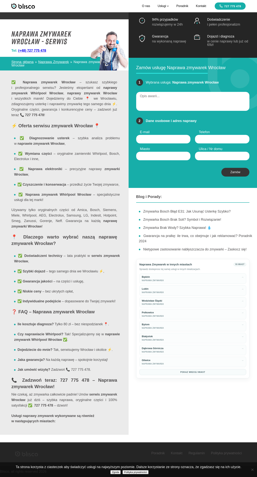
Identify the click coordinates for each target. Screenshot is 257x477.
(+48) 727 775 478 (32, 50)
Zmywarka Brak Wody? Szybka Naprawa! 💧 (177, 228)
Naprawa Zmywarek (53, 62)
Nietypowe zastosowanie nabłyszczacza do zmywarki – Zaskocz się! (195, 249)
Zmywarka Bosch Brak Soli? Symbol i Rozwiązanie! (182, 219)
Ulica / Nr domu (210, 149)
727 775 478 (230, 6)
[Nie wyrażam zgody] (252, 470)
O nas (146, 6)
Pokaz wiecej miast (192, 372)
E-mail (145, 132)
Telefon (204, 132)
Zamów (235, 172)
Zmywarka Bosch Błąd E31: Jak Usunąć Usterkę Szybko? (187, 211)
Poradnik (182, 6)
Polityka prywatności (226, 453)
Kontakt (201, 6)
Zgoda (115, 472)
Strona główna (22, 62)
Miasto (145, 149)
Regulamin (197, 453)
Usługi (163, 6)
